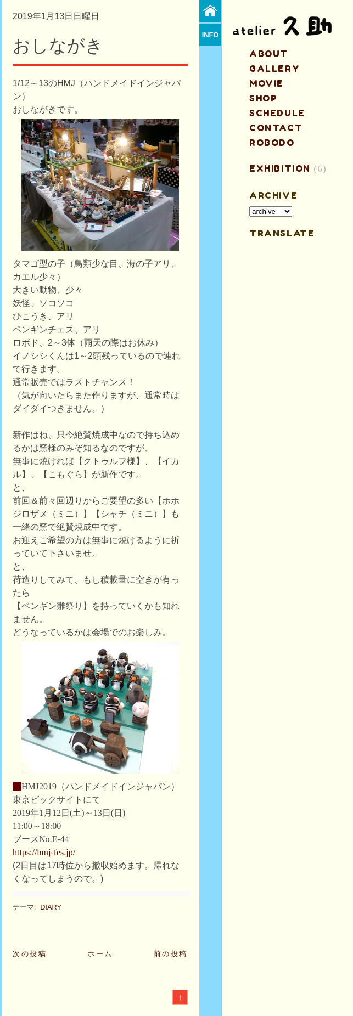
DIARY (50, 907)
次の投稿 (30, 954)
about (268, 53)
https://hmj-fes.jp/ (44, 852)
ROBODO (272, 142)
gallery (274, 68)
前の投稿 (171, 954)
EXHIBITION (280, 168)
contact (275, 127)
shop (263, 98)
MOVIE (266, 83)
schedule (277, 113)
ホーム (100, 954)
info (210, 35)
